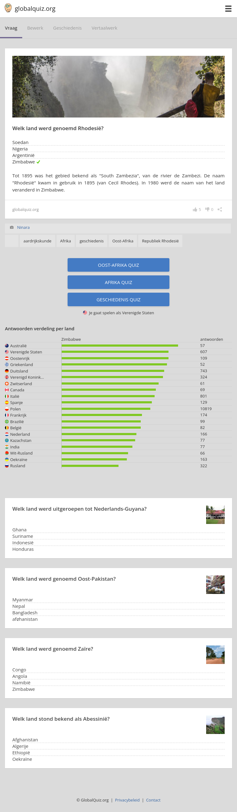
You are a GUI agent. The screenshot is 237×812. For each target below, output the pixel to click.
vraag (11, 28)
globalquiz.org (35, 8)
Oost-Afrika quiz (118, 265)
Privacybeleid (127, 800)
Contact (153, 800)
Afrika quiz (118, 282)
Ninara (23, 227)
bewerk (35, 28)
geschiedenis (67, 28)
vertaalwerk (104, 28)
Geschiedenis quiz (119, 299)
